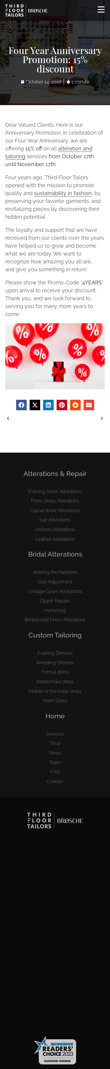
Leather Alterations (55, 539)
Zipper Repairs (55, 601)
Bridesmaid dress (55, 681)
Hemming (55, 610)
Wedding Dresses (55, 662)
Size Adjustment (55, 582)
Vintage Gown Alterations (55, 591)
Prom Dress (55, 700)
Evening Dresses (55, 653)
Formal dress (55, 672)
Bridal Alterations (55, 554)
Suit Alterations (55, 520)
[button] (21, 405)
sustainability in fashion (63, 193)
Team (55, 762)
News (55, 753)
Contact (55, 781)
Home (55, 716)
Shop (55, 743)
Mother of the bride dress (55, 691)
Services (55, 734)
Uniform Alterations (55, 529)
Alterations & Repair (55, 473)
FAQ (55, 772)
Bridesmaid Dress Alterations (55, 620)
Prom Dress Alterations (55, 501)
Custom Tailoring (55, 635)
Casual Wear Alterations (55, 510)
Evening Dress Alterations (55, 491)
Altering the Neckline (55, 572)
